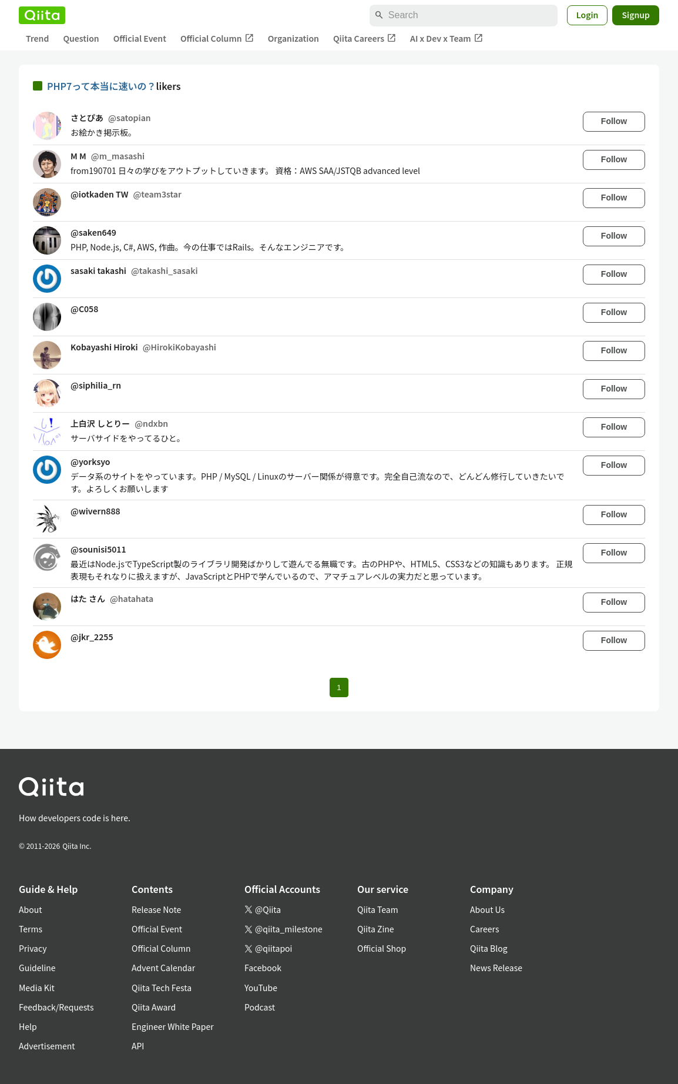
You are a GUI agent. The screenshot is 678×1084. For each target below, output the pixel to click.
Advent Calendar (163, 967)
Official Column (217, 38)
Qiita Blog (489, 948)
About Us (487, 909)
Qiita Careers (364, 38)
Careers (484, 929)
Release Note (156, 909)
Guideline (37, 967)
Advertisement (47, 1046)
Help (28, 1026)
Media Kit (37, 987)
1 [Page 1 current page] (339, 687)
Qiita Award (154, 1007)
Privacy (32, 948)
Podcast (259, 1007)
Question (81, 38)
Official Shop (381, 948)
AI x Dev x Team (446, 38)
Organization (293, 38)
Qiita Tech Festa (162, 987)
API (138, 1046)
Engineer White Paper (173, 1026)
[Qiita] (42, 15)
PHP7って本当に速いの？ (101, 86)
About (30, 909)
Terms (30, 929)
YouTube (260, 987)
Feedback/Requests (56, 1007)
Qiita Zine (375, 929)
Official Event (139, 38)
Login (587, 15)
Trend (37, 38)
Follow (614, 121)
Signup (636, 15)
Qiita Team (377, 909)
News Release (496, 967)
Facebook (262, 967)
